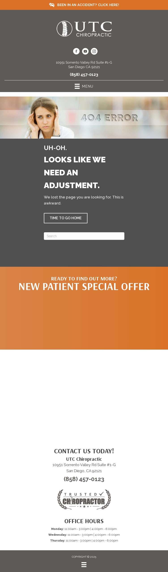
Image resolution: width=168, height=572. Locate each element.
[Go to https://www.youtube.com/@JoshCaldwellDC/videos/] (85, 52)
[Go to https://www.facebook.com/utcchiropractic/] (76, 52)
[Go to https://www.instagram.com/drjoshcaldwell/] (94, 52)
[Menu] (83, 564)
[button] (65, 218)
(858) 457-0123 (84, 74)
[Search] (84, 236)
